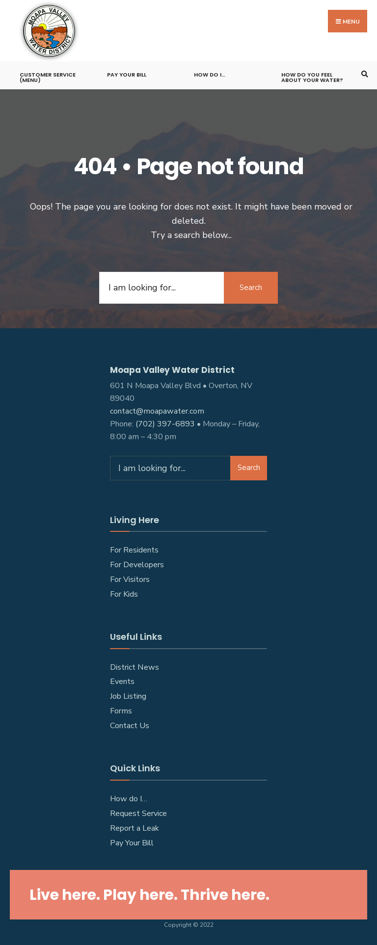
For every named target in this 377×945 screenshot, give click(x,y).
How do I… (209, 75)
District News (134, 667)
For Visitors (130, 579)
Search (251, 287)
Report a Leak (134, 828)
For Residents (134, 550)
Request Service (138, 813)
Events (122, 681)
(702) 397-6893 (165, 424)
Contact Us (129, 725)
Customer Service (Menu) (48, 77)
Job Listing (128, 696)
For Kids (124, 594)
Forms (121, 711)
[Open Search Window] (363, 73)
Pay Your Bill (126, 75)
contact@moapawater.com (157, 411)
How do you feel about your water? (312, 77)
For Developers (137, 564)
